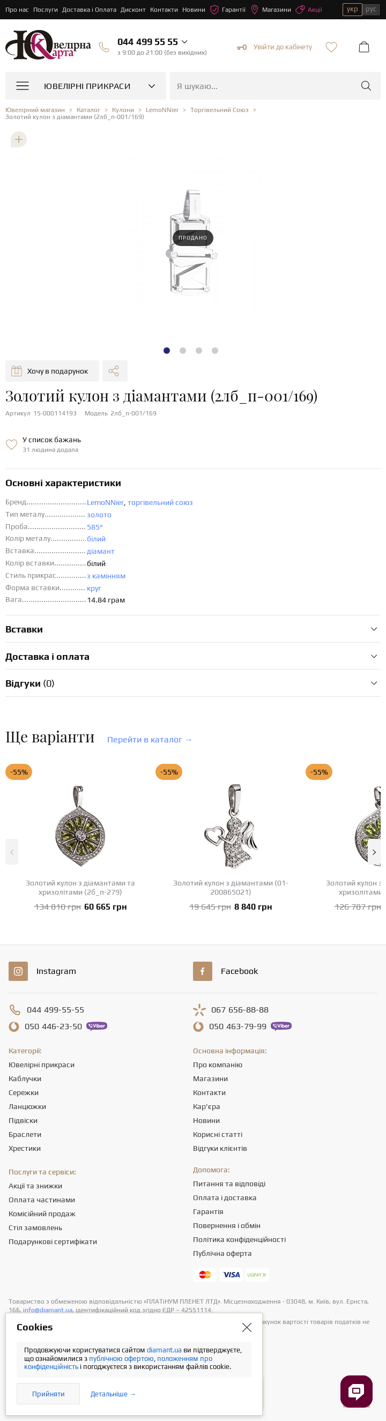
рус (371, 9)
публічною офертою (121, 1359)
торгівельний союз (160, 502)
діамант (101, 551)
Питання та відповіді (229, 1183)
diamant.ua (165, 1350)
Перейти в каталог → (150, 739)
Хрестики (25, 1148)
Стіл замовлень (35, 1227)
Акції (308, 9)
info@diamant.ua (47, 1310)
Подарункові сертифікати (53, 1241)
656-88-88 (240, 1010)
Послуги (45, 9)
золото (99, 514)
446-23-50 (53, 1026)
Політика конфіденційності (239, 1239)
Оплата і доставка (225, 1197)
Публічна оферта (222, 1253)
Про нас (17, 9)
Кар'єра (206, 1106)
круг (94, 588)
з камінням (106, 575)
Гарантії (228, 9)
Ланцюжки (27, 1106)
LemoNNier (105, 502)
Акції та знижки (35, 1185)
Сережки (24, 1092)
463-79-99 (237, 1026)
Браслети (25, 1134)
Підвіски (23, 1120)
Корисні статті (217, 1134)
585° (95, 527)
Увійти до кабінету (274, 47)
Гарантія (208, 1211)
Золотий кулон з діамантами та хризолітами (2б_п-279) (80, 887)
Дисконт (133, 9)
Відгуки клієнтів (220, 1148)
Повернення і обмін (227, 1225)
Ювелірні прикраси (42, 1064)
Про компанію (217, 1064)
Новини (193, 9)
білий (96, 538)
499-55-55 (55, 1010)
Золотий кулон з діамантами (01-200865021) (230, 887)
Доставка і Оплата (89, 9)
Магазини (270, 9)
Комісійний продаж (42, 1213)
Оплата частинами (42, 1199)
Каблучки (25, 1078)
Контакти (164, 9)
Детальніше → (113, 1393)
